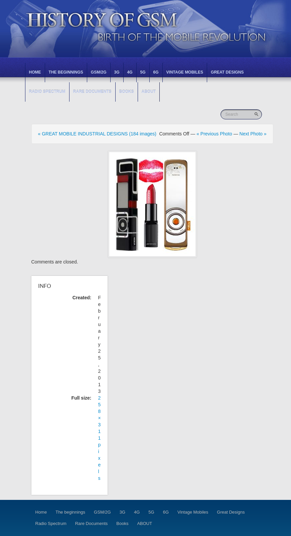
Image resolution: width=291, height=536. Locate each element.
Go (257, 114)
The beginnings (66, 72)
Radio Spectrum (47, 91)
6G (156, 72)
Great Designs (227, 72)
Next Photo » (253, 133)
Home (35, 72)
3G (117, 72)
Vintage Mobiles (184, 72)
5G (143, 72)
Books (126, 91)
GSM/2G (99, 72)
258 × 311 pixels (99, 438)
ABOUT (149, 91)
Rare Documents (92, 91)
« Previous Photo (214, 133)
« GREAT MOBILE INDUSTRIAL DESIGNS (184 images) (97, 133)
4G (130, 72)
